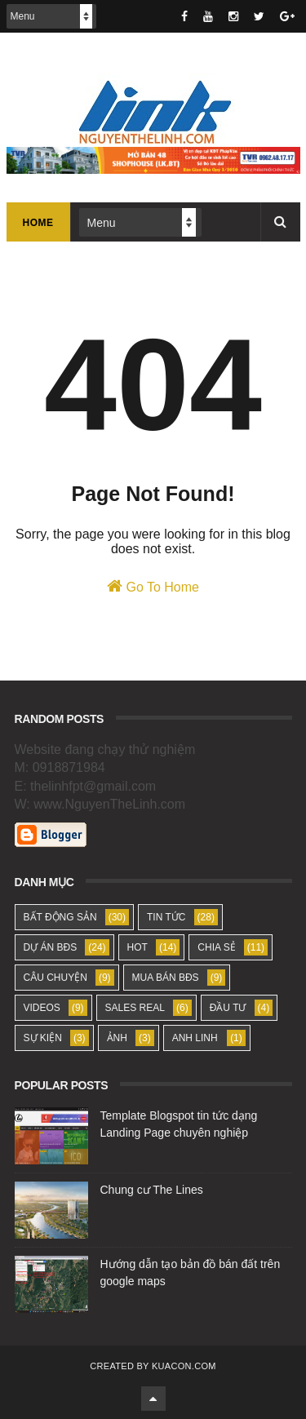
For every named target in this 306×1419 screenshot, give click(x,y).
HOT (137, 947)
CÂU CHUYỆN (55, 977)
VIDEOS (42, 1007)
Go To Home (153, 586)
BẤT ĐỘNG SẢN (60, 917)
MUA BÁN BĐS (165, 977)
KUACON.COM (184, 1366)
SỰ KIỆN (43, 1038)
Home (38, 222)
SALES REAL (135, 1007)
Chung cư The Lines (151, 1189)
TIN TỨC (166, 917)
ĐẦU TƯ (228, 1007)
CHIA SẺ (216, 947)
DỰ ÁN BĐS (51, 947)
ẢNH (117, 1038)
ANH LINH (195, 1038)
